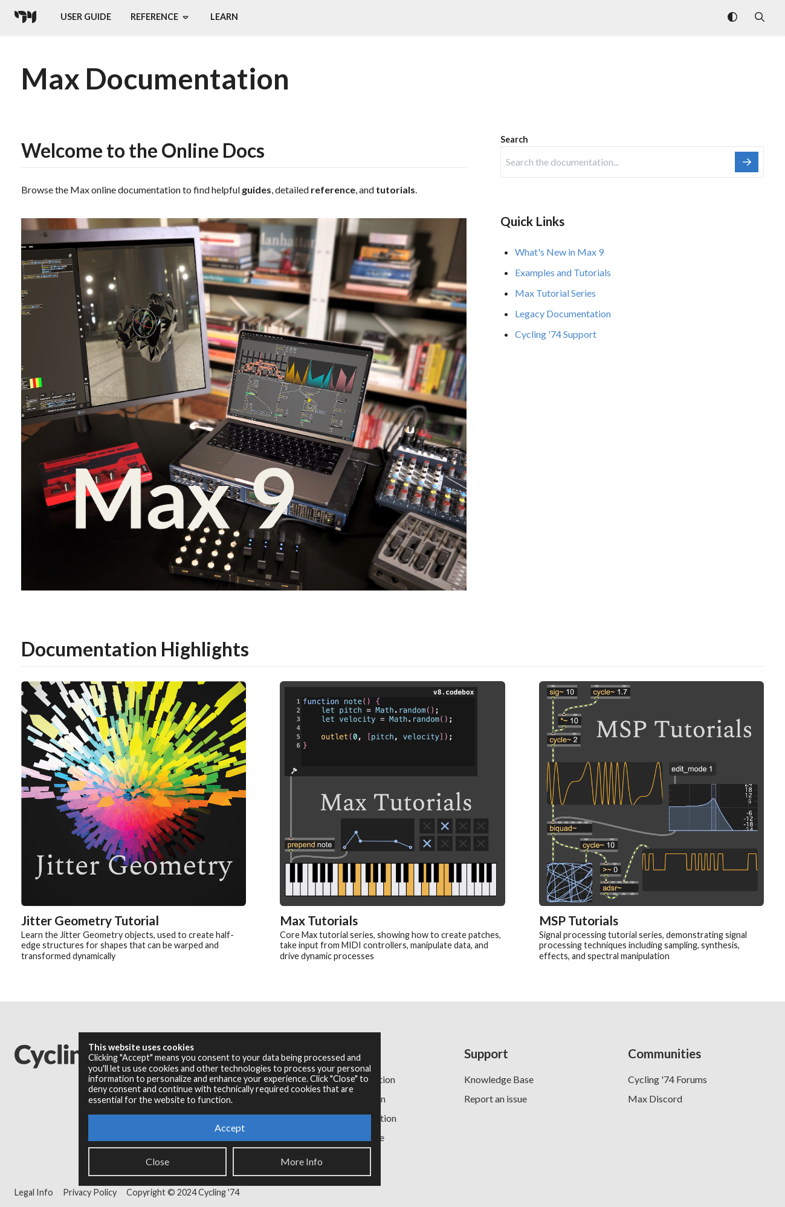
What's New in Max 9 (559, 251)
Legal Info (34, 1192)
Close (157, 1161)
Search (514, 139)
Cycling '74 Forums (667, 1079)
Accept (230, 1127)
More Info (301, 1161)
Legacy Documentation (563, 313)
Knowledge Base (499, 1079)
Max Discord (655, 1098)
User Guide (85, 16)
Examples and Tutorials (563, 272)
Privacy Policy (90, 1192)
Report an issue (495, 1098)
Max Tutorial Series (555, 293)
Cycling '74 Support (555, 334)
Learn (224, 16)
